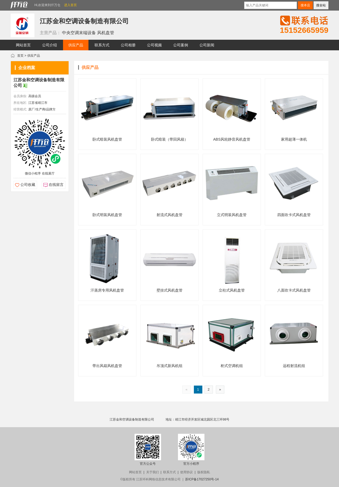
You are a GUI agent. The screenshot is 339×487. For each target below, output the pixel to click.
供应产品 (33, 55)
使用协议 (186, 472)
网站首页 (135, 472)
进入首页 (70, 5)
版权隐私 (203, 472)
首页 (20, 55)
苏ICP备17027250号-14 (202, 479)
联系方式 (169, 472)
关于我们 (152, 472)
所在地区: (20, 103)
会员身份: (20, 96)
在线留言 (56, 184)
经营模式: (20, 109)
